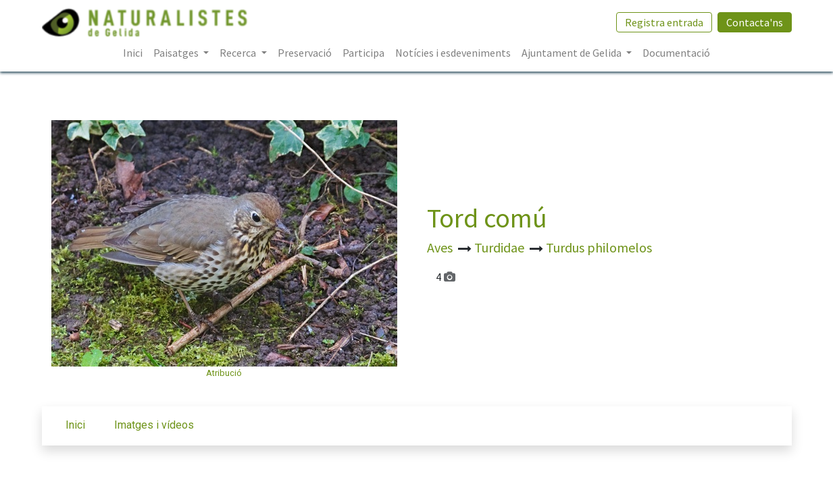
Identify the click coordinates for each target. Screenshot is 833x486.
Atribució (224, 373)
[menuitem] (133, 52)
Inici (75, 424)
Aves (441, 247)
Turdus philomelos (599, 247)
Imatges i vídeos (154, 424)
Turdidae (500, 247)
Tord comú (487, 218)
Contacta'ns (754, 22)
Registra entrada (664, 22)
